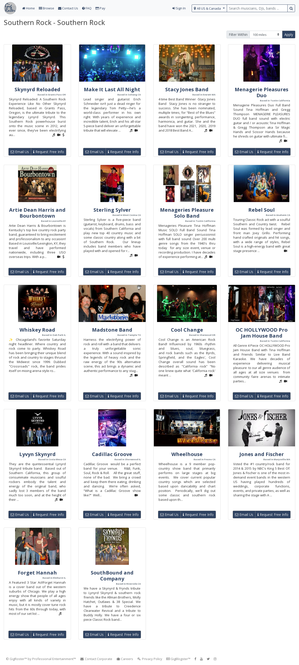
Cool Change (187, 329)
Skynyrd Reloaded (37, 89)
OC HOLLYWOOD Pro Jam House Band (262, 332)
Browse (46, 8)
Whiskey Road (37, 329)
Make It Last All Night (112, 89)
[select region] (209, 8)
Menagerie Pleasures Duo (261, 92)
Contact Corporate (96, 659)
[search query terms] (257, 8)
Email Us (20, 151)
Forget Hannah (37, 572)
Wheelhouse (187, 454)
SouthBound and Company (112, 575)
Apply (288, 34)
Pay (100, 8)
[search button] (291, 8)
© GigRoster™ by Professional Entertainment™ (41, 659)
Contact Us (68, 8)
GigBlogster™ (178, 659)
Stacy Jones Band (186, 89)
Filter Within (238, 34)
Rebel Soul (261, 209)
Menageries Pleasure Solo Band (187, 212)
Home (28, 8)
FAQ (87, 8)
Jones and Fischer (261, 454)
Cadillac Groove (112, 454)
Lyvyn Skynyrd (37, 454)
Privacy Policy (149, 659)
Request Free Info (48, 151)
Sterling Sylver (112, 209)
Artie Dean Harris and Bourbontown (37, 212)
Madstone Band (112, 329)
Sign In (179, 8)
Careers (124, 659)
